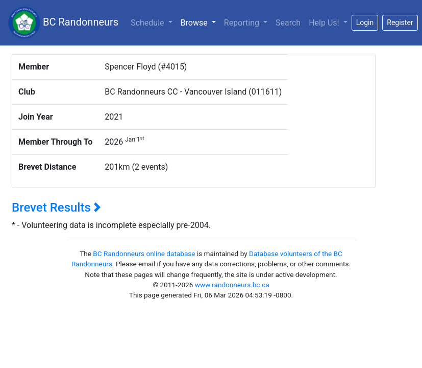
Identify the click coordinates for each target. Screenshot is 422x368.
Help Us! (325, 23)
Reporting (242, 23)
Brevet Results (56, 207)
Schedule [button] (148, 23)
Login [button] (365, 22)
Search (288, 23)
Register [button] (400, 22)
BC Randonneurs (63, 23)
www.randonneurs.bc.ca (232, 285)
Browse (200, 22)
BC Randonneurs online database (144, 253)
